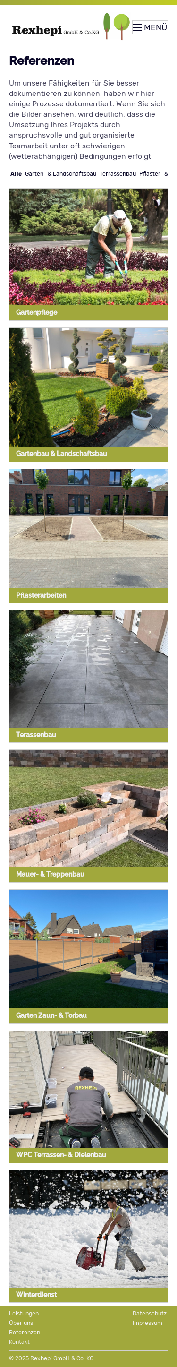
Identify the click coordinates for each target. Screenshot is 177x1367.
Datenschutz (150, 1313)
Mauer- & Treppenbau (50, 874)
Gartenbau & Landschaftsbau (61, 453)
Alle (16, 174)
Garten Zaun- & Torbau (51, 1015)
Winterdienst (36, 1294)
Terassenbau (36, 735)
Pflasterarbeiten (41, 595)
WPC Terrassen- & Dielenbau (61, 1155)
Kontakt (19, 1342)
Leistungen (24, 1313)
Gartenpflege (36, 312)
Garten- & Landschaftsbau (60, 174)
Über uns (21, 1323)
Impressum (147, 1323)
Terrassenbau (118, 174)
